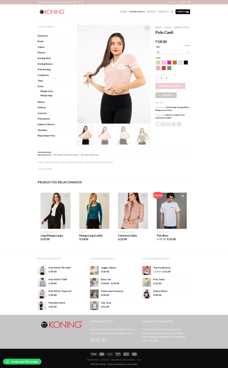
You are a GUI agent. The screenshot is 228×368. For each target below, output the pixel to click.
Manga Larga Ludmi (90, 235)
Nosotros (92, 360)
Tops (40, 80)
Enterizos (43, 35)
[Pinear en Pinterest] (173, 124)
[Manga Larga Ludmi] (94, 211)
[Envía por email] (168, 124)
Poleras (42, 107)
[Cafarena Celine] (133, 211)
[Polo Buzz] (172, 211)
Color (158, 58)
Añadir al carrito (170, 85)
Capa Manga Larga (52, 235)
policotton (160, 118)
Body (40, 41)
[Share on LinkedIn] (179, 124)
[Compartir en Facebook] (158, 124)
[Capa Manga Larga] (56, 211)
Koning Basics (137, 11)
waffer (169, 118)
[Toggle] (69, 52)
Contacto (163, 11)
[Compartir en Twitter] (163, 124)
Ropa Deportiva (46, 135)
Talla (158, 47)
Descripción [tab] (44, 155)
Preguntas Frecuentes (123, 360)
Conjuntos (43, 75)
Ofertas (151, 11)
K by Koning (171, 107)
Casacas (42, 113)
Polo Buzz (162, 235)
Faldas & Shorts (46, 124)
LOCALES (104, 360)
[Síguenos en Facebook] (79, 2)
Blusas (41, 101)
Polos (168, 27)
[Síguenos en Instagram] (82, 2)
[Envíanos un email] (103, 340)
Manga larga (46, 95)
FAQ (139, 360)
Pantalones (44, 118)
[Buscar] (172, 11)
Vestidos (42, 130)
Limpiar (187, 45)
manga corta (179, 115)
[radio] (158, 62)
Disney (123, 11)
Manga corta (182, 27)
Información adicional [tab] (66, 155)
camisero (169, 115)
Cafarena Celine (127, 235)
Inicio (158, 27)
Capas (41, 46)
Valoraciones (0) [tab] (89, 155)
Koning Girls (44, 58)
